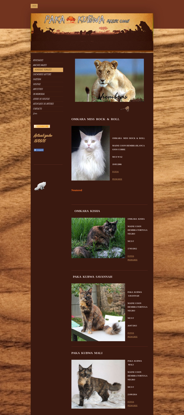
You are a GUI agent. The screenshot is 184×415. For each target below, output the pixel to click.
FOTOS (115, 172)
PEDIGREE (117, 179)
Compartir (38, 150)
